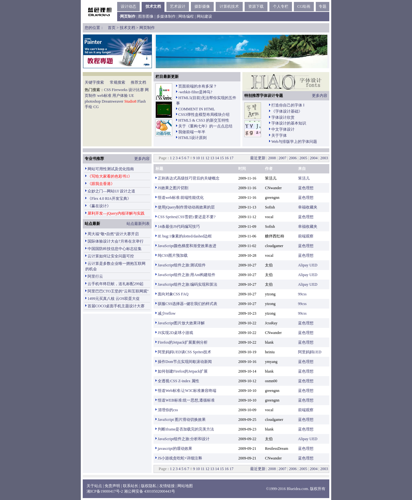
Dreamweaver (112, 101)
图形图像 (146, 16)
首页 (112, 27)
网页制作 (147, 27)
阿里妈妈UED (310, 352)
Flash (141, 101)
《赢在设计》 (99, 206)
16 (227, 158)
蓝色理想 (306, 188)
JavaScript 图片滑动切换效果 (182, 419)
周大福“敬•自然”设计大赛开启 (113, 234)
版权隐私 (148, 486)
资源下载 (256, 6)
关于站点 (94, 486)
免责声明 (112, 486)
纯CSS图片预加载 (173, 255)
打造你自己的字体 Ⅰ (287, 105)
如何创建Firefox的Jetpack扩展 (183, 371)
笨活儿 (304, 178)
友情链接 (167, 486)
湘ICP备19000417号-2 (105, 491)
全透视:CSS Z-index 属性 (178, 381)
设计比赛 (136, 90)
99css (302, 294)
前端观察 (306, 236)
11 (203, 158)
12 (207, 158)
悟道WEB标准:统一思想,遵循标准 (186, 400)
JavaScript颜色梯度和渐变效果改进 (187, 246)
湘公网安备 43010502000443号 (149, 491)
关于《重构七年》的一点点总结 (205, 126)
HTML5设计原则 (192, 137)
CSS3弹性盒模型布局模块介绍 (203, 114)
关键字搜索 (94, 82)
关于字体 (279, 135)
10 (198, 158)
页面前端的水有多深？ (197, 86)
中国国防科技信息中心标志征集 (115, 248)
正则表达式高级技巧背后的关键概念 (189, 178)
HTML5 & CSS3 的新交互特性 (203, 120)
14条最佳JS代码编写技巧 (179, 226)
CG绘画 (303, 6)
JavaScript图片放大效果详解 (181, 323)
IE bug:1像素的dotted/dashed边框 (185, 236)
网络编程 (186, 16)
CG (96, 107)
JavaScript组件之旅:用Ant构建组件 (186, 275)
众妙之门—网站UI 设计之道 (111, 191)
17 (231, 158)
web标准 (104, 95)
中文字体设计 (283, 129)
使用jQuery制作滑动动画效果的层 (186, 207)
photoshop (93, 101)
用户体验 (120, 95)
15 (222, 158)
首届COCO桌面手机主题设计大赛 (116, 306)
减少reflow (166, 313)
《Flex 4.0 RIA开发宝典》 (109, 198)
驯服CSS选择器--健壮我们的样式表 (187, 303)
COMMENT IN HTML (196, 109)
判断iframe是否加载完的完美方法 (186, 429)
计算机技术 (229, 6)
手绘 (88, 107)
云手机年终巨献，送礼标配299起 (116, 284)
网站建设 (204, 16)
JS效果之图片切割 (173, 188)
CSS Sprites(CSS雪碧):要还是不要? (187, 217)
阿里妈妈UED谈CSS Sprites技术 (184, 352)
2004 (314, 158)
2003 (324, 158)
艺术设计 (177, 6)
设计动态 (128, 6)
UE (131, 95)
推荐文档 (138, 82)
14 (217, 158)
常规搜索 (117, 82)
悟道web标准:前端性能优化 (181, 197)
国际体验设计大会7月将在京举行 (116, 241)
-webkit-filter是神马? (195, 92)
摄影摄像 (202, 6)
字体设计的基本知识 (288, 123)
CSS (107, 90)
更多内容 (319, 95)
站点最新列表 (138, 223)
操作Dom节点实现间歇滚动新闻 (185, 361)
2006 (293, 158)
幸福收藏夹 (307, 207)
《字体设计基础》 (286, 111)
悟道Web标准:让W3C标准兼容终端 (187, 390)
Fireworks (119, 90)
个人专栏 (280, 6)
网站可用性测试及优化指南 (111, 169)
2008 (272, 158)
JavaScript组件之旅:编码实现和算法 (187, 284)
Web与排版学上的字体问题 (294, 141)
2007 (282, 158)
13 (212, 158)
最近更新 (258, 158)
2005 (303, 158)
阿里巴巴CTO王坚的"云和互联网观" (118, 291)
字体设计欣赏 (283, 117)
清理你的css (168, 410)
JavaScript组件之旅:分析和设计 (184, 439)
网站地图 (185, 486)
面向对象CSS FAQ (173, 294)
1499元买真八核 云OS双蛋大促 (114, 298)
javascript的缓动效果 (175, 448)
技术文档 (153, 6)
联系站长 (130, 486)
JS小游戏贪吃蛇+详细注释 (180, 458)
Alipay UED (307, 265)
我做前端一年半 (191, 132)
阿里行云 (95, 276)
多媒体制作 (166, 16)
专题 (322, 6)
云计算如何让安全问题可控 (111, 256)
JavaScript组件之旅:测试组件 (182, 265)
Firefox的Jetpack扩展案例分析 (183, 342)
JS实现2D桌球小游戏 (175, 332)
